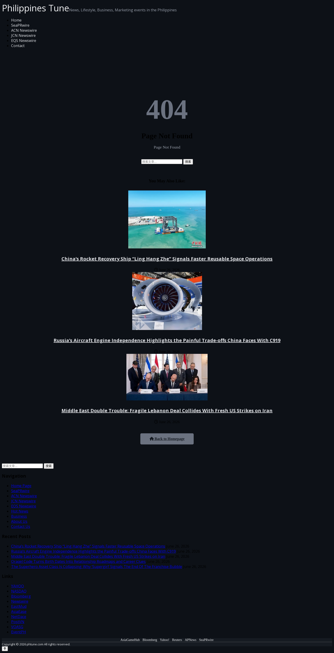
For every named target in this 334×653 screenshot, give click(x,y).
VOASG (17, 626)
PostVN (17, 621)
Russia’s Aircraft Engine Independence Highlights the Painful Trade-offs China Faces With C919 (167, 340)
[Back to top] (5, 648)
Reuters (177, 640)
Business (19, 516)
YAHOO (17, 586)
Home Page (21, 485)
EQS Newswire (23, 40)
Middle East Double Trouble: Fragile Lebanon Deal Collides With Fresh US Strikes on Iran (167, 410)
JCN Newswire (23, 35)
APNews (190, 640)
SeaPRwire (20, 25)
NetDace (18, 616)
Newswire (19, 601)
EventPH (18, 631)
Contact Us (20, 526)
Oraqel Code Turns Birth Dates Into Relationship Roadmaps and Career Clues (78, 561)
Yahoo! (164, 640)
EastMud (18, 606)
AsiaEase (18, 611)
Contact (18, 45)
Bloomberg (21, 596)
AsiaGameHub (130, 640)
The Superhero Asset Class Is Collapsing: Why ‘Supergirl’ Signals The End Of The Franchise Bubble (96, 566)
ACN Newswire (24, 30)
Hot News (19, 511)
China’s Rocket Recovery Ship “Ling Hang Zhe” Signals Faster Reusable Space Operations (167, 259)
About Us (19, 521)
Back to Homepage (167, 439)
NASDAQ (18, 591)
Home (16, 20)
